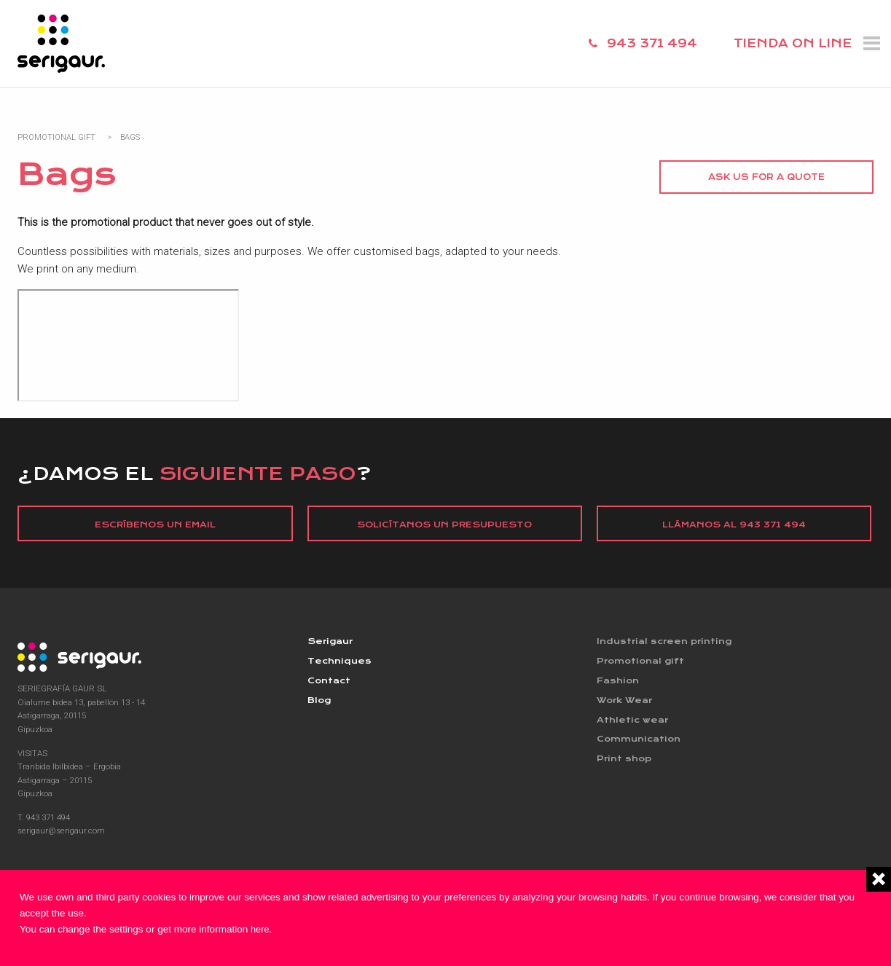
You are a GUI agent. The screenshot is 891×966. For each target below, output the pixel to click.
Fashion (619, 683)
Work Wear (626, 703)
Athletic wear (633, 723)
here (261, 929)
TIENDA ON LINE (793, 43)
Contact (330, 683)
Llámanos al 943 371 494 (734, 524)
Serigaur (331, 642)
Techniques (340, 662)
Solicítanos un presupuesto (444, 524)
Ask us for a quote (766, 177)
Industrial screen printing (668, 642)
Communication (641, 743)
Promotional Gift (56, 137)
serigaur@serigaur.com (61, 831)
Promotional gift (643, 662)
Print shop (625, 763)
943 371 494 (652, 43)
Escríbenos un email (155, 524)
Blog (319, 703)
